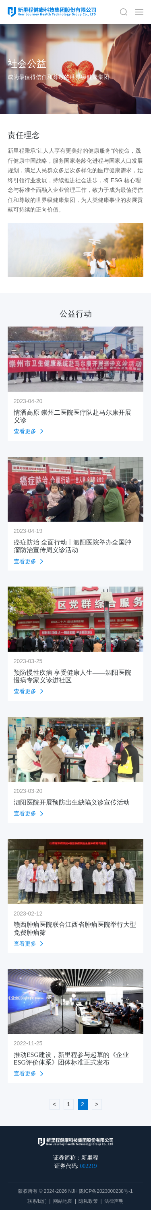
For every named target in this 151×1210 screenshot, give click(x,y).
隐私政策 (88, 1201)
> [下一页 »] (96, 1104)
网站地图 (62, 1201)
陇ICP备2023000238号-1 (105, 1191)
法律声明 (114, 1201)
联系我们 (37, 1201)
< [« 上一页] (54, 1104)
